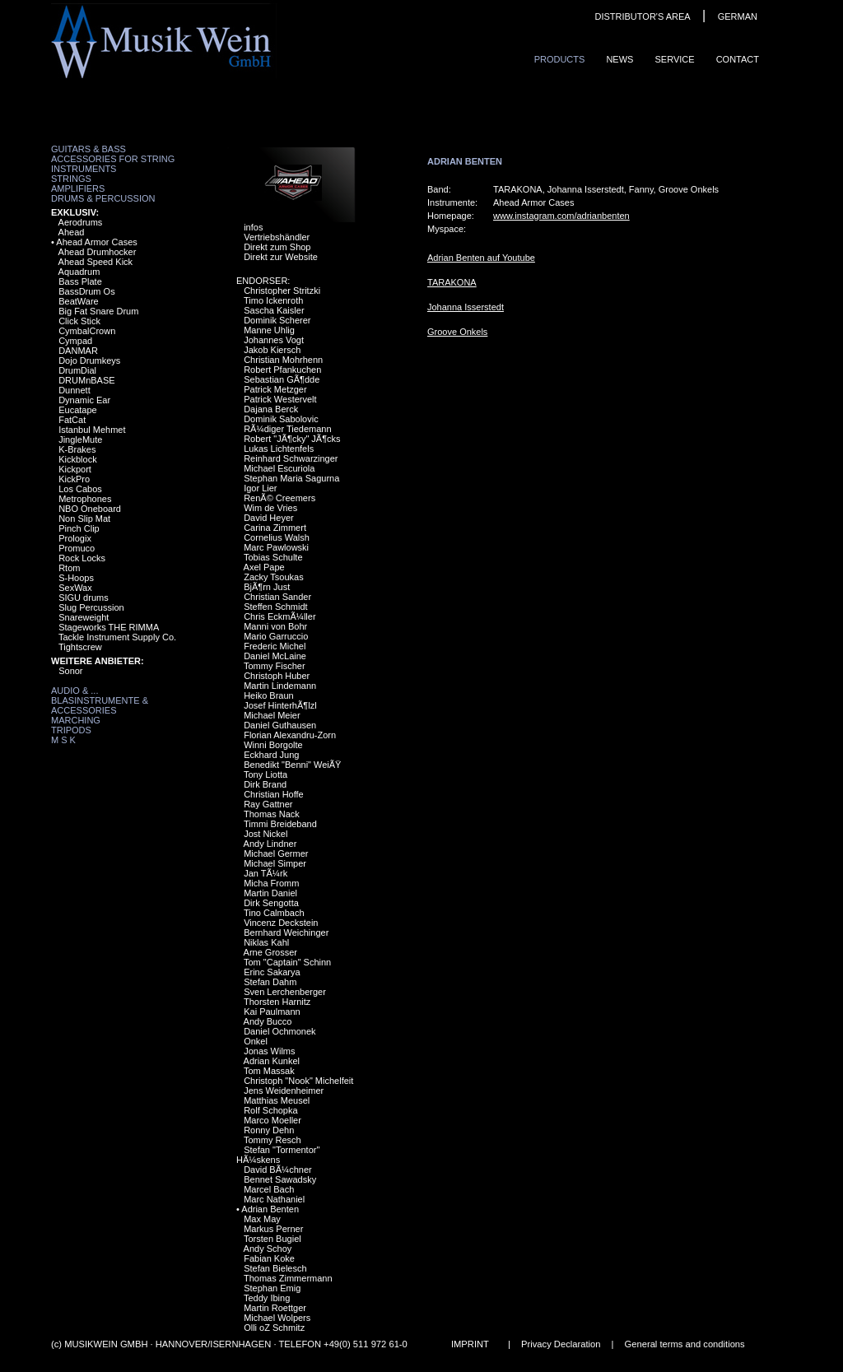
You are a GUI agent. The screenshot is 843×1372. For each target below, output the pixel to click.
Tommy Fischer (274, 666)
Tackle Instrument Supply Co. (117, 637)
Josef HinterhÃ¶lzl (280, 705)
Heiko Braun (269, 695)
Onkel (256, 1041)
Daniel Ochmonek (279, 1031)
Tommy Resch (272, 1140)
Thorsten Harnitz (277, 1002)
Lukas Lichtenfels (279, 448)
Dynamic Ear (84, 400)
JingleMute (80, 439)
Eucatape (77, 410)
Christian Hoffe (274, 794)
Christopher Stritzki (282, 290)
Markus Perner (273, 1229)
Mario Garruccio (276, 636)
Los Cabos (80, 489)
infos (253, 227)
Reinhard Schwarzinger (291, 458)
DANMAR (78, 351)
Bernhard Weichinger (286, 932)
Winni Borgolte (273, 745)
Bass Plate (80, 281)
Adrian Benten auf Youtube (481, 258)
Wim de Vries (270, 508)
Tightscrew (80, 647)
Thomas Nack (272, 814)
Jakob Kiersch (272, 350)
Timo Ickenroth (273, 300)
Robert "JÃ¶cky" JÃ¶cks (292, 439)
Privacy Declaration (560, 1344)
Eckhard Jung (271, 755)
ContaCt (737, 59)
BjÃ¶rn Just (267, 587)
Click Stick (79, 321)
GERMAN (737, 16)
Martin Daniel (270, 893)
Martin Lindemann (280, 686)
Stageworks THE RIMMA (108, 627)
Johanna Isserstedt (465, 307)
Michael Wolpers (277, 1318)
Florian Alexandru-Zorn (290, 735)
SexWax (75, 588)
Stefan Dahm (270, 982)
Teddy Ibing (267, 1298)
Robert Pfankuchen (282, 369)
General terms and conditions (685, 1344)
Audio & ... (74, 690)
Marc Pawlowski (276, 547)
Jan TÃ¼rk (265, 873)
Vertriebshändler (277, 237)
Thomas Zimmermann (288, 1278)
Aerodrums (80, 222)
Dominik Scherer (277, 320)
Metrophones (84, 499)
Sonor (70, 671)
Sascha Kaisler (274, 310)
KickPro (74, 479)
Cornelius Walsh (277, 537)
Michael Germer (276, 853)
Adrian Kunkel (272, 1061)
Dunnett (74, 390)
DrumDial (77, 370)
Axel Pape (264, 567)
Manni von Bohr (275, 626)
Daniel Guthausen (280, 725)
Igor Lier (260, 488)
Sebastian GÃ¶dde (281, 379)
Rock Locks (81, 558)
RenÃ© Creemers (279, 498)
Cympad (75, 341)
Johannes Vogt (274, 340)
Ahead (71, 232)
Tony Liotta (265, 774)
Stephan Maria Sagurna (291, 478)
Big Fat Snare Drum (98, 311)
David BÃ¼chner (278, 1169)
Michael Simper (275, 863)
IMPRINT (470, 1344)
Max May (262, 1219)
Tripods (71, 730)
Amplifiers (78, 188)
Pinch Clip (79, 528)
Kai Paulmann (272, 1011)
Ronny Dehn (269, 1130)
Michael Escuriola (279, 468)
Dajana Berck (271, 409)
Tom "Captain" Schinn (287, 962)
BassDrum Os (86, 291)
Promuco (76, 548)
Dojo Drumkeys (89, 360)
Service (674, 59)
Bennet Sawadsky (280, 1179)
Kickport (74, 469)
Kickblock (77, 459)
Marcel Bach (269, 1189)
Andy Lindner (270, 844)
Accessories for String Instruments (113, 164)
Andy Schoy (268, 1248)
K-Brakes (76, 449)
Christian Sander (277, 597)
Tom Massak (269, 1071)
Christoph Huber (277, 676)
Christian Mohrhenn (283, 360)
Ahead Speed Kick (95, 262)
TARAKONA (452, 282)
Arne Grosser (270, 952)
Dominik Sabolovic (281, 419)
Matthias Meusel (277, 1100)
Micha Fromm (271, 883)
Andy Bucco (268, 1021)
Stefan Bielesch (275, 1268)
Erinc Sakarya (272, 972)
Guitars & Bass (88, 149)
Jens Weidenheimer (284, 1090)
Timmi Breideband (280, 824)
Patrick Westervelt (280, 399)
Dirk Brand (265, 784)
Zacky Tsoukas (274, 577)
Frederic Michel (274, 646)
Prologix (74, 538)
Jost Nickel (265, 834)
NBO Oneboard (89, 509)
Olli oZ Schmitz (274, 1327)
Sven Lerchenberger (285, 992)
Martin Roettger (275, 1308)
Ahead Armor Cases (96, 242)
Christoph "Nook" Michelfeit (298, 1081)
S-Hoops (76, 578)
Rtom (69, 568)
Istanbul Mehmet (91, 430)
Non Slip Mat (84, 518)
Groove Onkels (457, 332)
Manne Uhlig (269, 330)
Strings (71, 179)
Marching (75, 720)
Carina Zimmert (275, 528)
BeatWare (78, 301)
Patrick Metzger (275, 389)
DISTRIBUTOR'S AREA (642, 16)
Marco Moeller (272, 1120)
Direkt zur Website (281, 257)
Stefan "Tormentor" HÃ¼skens (277, 1155)
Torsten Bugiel (272, 1239)
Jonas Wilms (269, 1051)
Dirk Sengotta (271, 903)
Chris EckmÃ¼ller (279, 616)
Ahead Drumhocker (97, 252)
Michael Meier (272, 715)
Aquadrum (79, 272)
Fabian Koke (269, 1258)
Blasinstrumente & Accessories (99, 705)
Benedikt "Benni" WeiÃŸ (292, 765)
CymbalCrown (86, 331)
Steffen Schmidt (275, 607)
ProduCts (559, 59)
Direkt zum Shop (277, 247)
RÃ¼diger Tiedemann (287, 429)
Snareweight (83, 617)
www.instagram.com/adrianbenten (561, 216)
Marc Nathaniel (274, 1199)
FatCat (72, 420)
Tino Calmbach (274, 913)
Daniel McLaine (275, 656)
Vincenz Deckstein (281, 923)
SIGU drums (83, 597)
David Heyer (269, 518)
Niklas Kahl (266, 942)
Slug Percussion (91, 607)
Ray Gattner (268, 804)
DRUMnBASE (86, 380)
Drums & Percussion (103, 198)
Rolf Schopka (270, 1110)
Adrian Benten (270, 1209)
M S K (63, 740)
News (619, 59)
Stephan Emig (272, 1288)
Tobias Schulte (273, 557)
